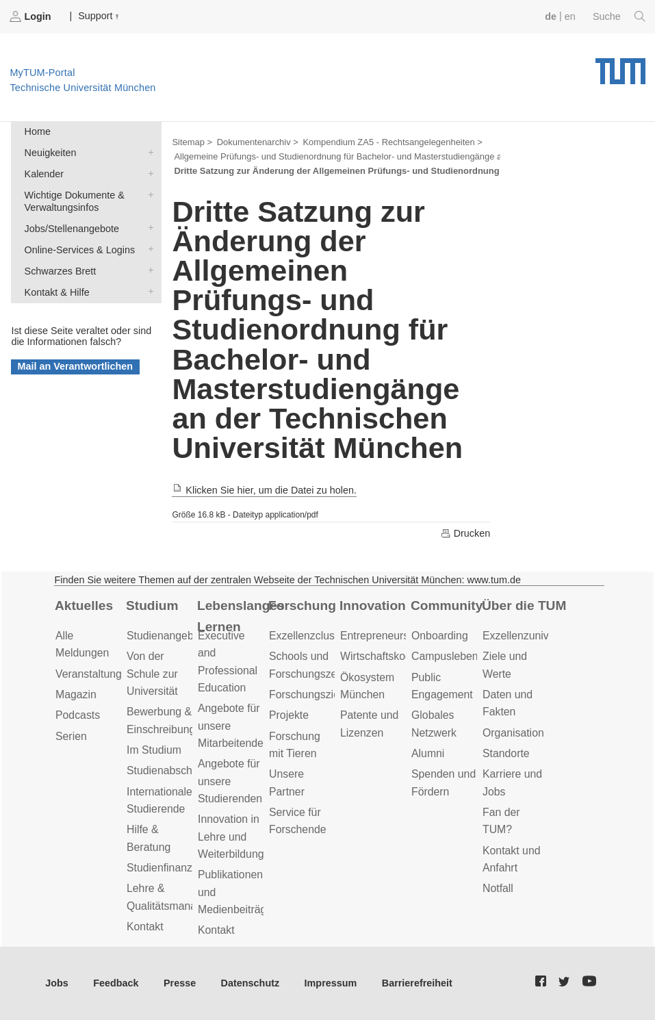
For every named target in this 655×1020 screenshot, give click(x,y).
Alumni (427, 753)
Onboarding (439, 635)
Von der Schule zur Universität (152, 673)
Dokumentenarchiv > (257, 142)
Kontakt (145, 926)
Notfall (498, 888)
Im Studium (154, 750)
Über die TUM (524, 605)
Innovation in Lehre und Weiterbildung (231, 836)
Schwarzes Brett (147, 270)
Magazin (76, 694)
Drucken (465, 533)
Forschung (302, 605)
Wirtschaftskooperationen (401, 656)
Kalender (147, 173)
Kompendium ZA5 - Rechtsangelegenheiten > (392, 142)
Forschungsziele (308, 694)
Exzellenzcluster (308, 635)
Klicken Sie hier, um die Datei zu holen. (264, 490)
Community (447, 605)
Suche (619, 16)
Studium (152, 605)
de (550, 16)
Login (31, 16)
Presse (180, 983)
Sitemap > (192, 142)
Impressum (331, 983)
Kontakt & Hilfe (147, 291)
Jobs (56, 983)
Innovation (372, 605)
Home (38, 131)
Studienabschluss (169, 770)
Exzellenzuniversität (530, 635)
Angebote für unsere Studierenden (230, 781)
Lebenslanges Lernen (241, 616)
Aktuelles (84, 605)
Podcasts (77, 715)
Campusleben (444, 656)
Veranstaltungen (94, 674)
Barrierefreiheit (417, 983)
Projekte (289, 715)
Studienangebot (165, 635)
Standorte (506, 753)
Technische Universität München (620, 66)
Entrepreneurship (381, 635)
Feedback (115, 983)
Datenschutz (250, 983)
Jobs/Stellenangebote (147, 227)
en (570, 16)
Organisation (513, 733)
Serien (71, 736)
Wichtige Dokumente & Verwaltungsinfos (147, 194)
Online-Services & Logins (147, 249)
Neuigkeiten (147, 151)
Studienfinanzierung (174, 868)
